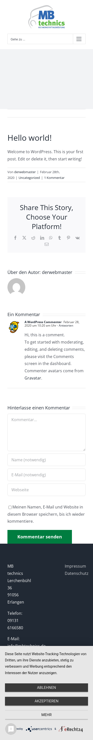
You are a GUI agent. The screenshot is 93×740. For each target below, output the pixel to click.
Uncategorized (29, 177)
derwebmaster (25, 172)
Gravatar (33, 378)
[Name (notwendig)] (46, 460)
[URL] (46, 490)
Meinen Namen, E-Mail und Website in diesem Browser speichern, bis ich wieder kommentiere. (46, 514)
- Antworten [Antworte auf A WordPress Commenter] (64, 325)
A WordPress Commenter (43, 322)
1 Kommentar (54, 177)
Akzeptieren (46, 701)
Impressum (75, 566)
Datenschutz (77, 573)
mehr (46, 715)
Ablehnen (46, 687)
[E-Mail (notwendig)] (46, 475)
